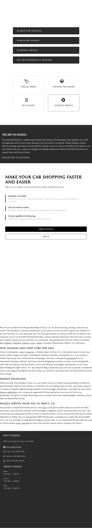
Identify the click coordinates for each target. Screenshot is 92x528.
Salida (39, 343)
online (39, 420)
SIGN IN (46, 237)
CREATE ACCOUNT (46, 229)
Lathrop (25, 343)
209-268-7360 (18, 451)
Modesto (8, 343)
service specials (22, 423)
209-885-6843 (19, 456)
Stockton (17, 343)
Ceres (32, 343)
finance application (8, 392)
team (44, 407)
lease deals (70, 358)
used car (30, 352)
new (22, 352)
